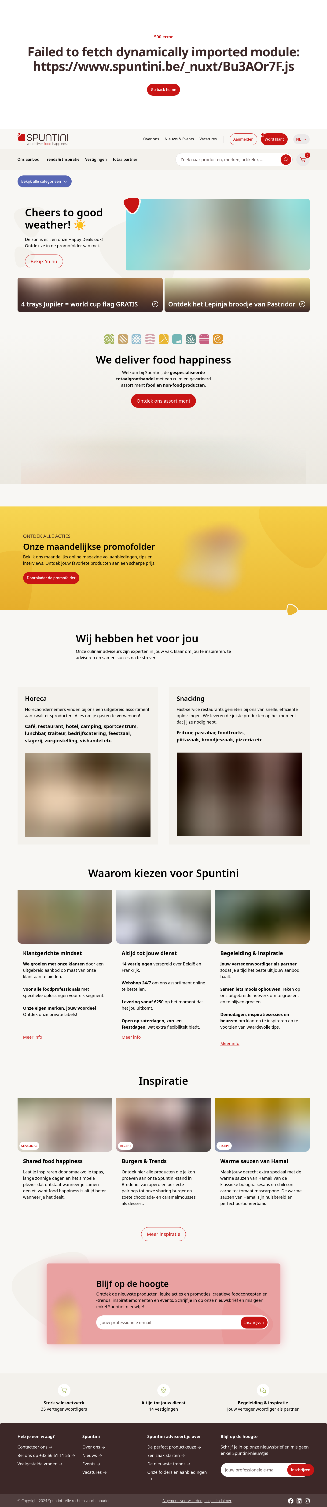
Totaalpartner (124, 159)
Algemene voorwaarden (182, 1500)
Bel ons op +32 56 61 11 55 (47, 1455)
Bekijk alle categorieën (44, 181)
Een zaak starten (166, 1455)
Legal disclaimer (218, 1500)
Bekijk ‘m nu (44, 261)
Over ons (151, 139)
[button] (301, 139)
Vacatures (208, 139)
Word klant (274, 139)
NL (301, 139)
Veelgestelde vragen (40, 1464)
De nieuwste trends (169, 1464)
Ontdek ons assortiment (163, 400)
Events (91, 1464)
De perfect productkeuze (174, 1447)
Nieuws (92, 1455)
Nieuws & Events (179, 139)
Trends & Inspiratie (62, 159)
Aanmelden (243, 139)
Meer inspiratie (163, 1234)
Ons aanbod (29, 159)
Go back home (163, 89)
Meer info (32, 1037)
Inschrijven (254, 1322)
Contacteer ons (35, 1447)
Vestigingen (96, 159)
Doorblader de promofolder (51, 577)
